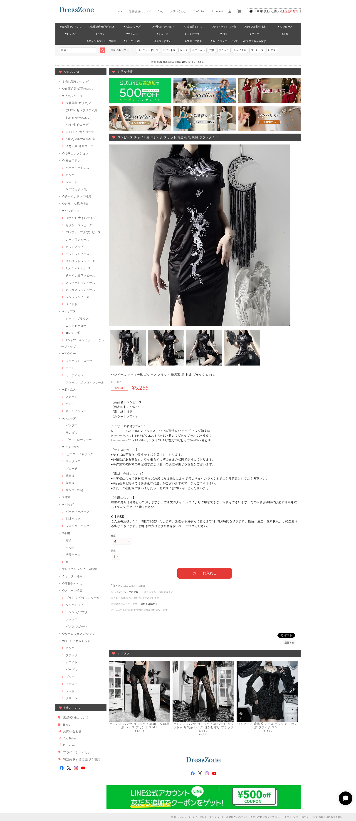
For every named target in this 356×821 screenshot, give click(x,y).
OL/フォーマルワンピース (83, 232)
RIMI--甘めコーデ (77, 124)
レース (184, 50)
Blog (161, 11)
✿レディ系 (73, 333)
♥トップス (71, 33)
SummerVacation (78, 117)
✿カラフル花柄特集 (255, 26)
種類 (113, 535)
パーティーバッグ (77, 511)
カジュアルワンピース (80, 289)
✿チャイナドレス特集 (224, 26)
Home (118, 11)
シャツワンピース (77, 297)
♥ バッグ (255, 33)
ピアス (272, 50)
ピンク (70, 648)
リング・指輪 (74, 490)
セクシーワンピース (79, 225)
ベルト (70, 547)
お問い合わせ (178, 11)
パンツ (70, 404)
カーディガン (74, 375)
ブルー (70, 677)
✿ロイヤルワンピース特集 (101, 41)
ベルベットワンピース (80, 261)
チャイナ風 (240, 50)
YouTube (199, 11)
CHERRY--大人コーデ (80, 132)
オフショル (198, 50)
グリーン (71, 698)
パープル (71, 669)
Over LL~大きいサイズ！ (82, 218)
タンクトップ (74, 605)
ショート (71, 182)
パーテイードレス (77, 167)
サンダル (71, 432)
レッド (70, 691)
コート (70, 368)
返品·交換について (140, 11)
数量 (113, 550)
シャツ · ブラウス (77, 318)
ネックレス (73, 461)
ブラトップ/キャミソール (83, 598)
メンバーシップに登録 (126, 591)
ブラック (224, 50)
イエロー (71, 684)
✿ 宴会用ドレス (193, 26)
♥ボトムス (132, 33)
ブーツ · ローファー (79, 439)
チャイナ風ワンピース (80, 275)
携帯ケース (73, 554)
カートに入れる (205, 573)
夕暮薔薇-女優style (78, 103)
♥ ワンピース (285, 26)
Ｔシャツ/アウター (78, 612)
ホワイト (71, 662)
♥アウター (101, 33)
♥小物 (285, 33)
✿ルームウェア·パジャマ (224, 41)
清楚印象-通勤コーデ (79, 146)
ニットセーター (76, 325)
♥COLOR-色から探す (254, 41)
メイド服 (71, 304)
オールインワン (76, 411)
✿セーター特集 (132, 41)
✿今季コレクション (163, 26)
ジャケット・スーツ (79, 361)
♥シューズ (162, 33)
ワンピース (257, 50)
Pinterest (217, 11)
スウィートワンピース (80, 282)
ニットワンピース (77, 254)
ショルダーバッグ (77, 526)
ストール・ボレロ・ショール (85, 382)
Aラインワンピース (78, 268)
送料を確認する (149, 603)
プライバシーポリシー (78, 752)
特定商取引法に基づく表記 (81, 759)
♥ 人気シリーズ (132, 26)
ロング (70, 175)
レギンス (71, 619)
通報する (289, 642)
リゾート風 (169, 50)
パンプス (71, 425)
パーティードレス (147, 50)
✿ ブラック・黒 (76, 189)
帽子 (69, 540)
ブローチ (71, 468)
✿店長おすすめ (162, 41)
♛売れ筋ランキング (71, 26)
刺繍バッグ (73, 518)
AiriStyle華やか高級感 (80, 139)
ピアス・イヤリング (79, 454)
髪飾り (70, 483)
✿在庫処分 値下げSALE (101, 26)
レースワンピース (77, 239)
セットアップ (74, 247)
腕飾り (70, 476)
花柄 (212, 50)
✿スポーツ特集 (193, 41)
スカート (71, 396)
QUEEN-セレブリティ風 (81, 110)
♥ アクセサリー (193, 33)
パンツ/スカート (77, 626)
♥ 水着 (224, 33)
